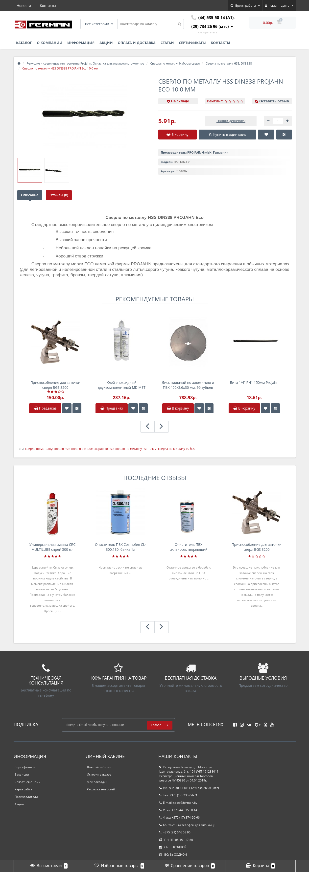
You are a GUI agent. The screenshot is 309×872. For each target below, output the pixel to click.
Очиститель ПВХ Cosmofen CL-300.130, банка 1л (120, 547)
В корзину (178, 408)
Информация (81, 42)
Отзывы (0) (59, 195)
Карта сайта (23, 789)
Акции (106, 42)
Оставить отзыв (274, 101)
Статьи (167, 42)
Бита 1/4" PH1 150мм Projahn (254, 382)
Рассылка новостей (101, 789)
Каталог (24, 42)
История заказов (99, 774)
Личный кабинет (99, 767)
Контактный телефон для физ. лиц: (186, 825)
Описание (29, 195)
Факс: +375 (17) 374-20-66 (179, 817)
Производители (26, 797)
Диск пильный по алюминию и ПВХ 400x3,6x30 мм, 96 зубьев (188, 385)
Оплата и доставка (137, 42)
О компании (49, 42)
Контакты (48, 5)
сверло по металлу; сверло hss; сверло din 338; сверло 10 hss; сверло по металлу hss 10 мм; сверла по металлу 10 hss (110, 449)
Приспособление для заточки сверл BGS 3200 (55, 385)
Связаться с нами (28, 782)
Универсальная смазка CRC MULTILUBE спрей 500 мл (52, 547)
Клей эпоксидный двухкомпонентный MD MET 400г (121, 385)
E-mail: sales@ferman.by (178, 803)
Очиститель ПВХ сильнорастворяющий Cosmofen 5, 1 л (188, 547)
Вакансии (22, 774)
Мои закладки (97, 782)
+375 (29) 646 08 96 (174, 832)
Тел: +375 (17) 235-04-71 (178, 795)
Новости (24, 5)
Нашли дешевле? (230, 120)
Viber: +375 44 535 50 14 (178, 810)
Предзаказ (45, 408)
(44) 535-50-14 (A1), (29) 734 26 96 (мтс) (189, 788)
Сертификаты (192, 42)
